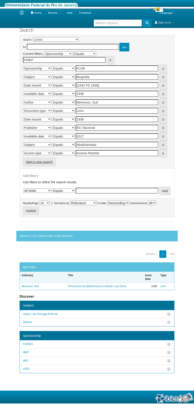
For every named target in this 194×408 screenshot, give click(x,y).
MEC (26, 360)
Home (36, 12)
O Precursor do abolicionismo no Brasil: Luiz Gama (97, 286)
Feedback (85, 12)
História (27, 322)
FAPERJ (28, 344)
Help (70, 12)
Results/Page (30, 203)
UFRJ (26, 368)
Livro (163, 286)
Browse (54, 12)
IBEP (26, 352)
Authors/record (138, 203)
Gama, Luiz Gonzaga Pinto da (40, 314)
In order (101, 203)
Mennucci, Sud (30, 286)
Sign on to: (164, 22)
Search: (27, 39)
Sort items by (61, 203)
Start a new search (39, 162)
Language (167, 12)
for (24, 47)
